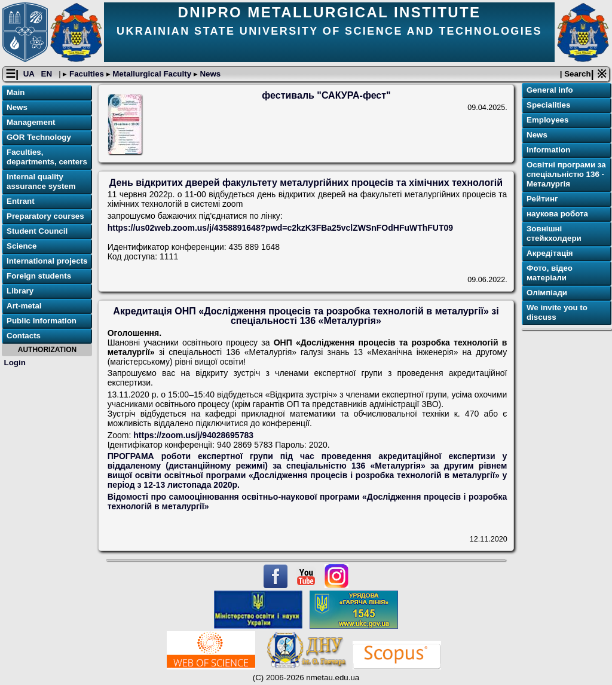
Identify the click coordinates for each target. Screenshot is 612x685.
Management (31, 122)
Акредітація (550, 253)
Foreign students (39, 275)
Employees (547, 119)
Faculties (86, 73)
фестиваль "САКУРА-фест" (326, 95)
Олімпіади (547, 292)
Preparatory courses (45, 216)
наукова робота (557, 213)
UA (29, 73)
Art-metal (24, 305)
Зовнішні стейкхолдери (554, 233)
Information (548, 149)
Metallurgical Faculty (152, 73)
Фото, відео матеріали (550, 273)
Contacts (24, 335)
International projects (47, 260)
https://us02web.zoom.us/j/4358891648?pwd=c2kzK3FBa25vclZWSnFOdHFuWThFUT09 (280, 228)
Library (20, 290)
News (209, 73)
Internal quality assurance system (41, 181)
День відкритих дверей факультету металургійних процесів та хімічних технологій (306, 183)
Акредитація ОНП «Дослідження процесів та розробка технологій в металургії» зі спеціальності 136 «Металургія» (305, 316)
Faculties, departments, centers (47, 157)
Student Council (37, 231)
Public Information (41, 320)
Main (16, 92)
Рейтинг (542, 198)
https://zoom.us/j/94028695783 (193, 435)
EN (47, 73)
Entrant (21, 201)
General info (550, 89)
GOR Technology (39, 137)
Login (15, 362)
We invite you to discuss (557, 312)
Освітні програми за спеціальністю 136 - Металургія (566, 174)
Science (21, 245)
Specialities (548, 104)
